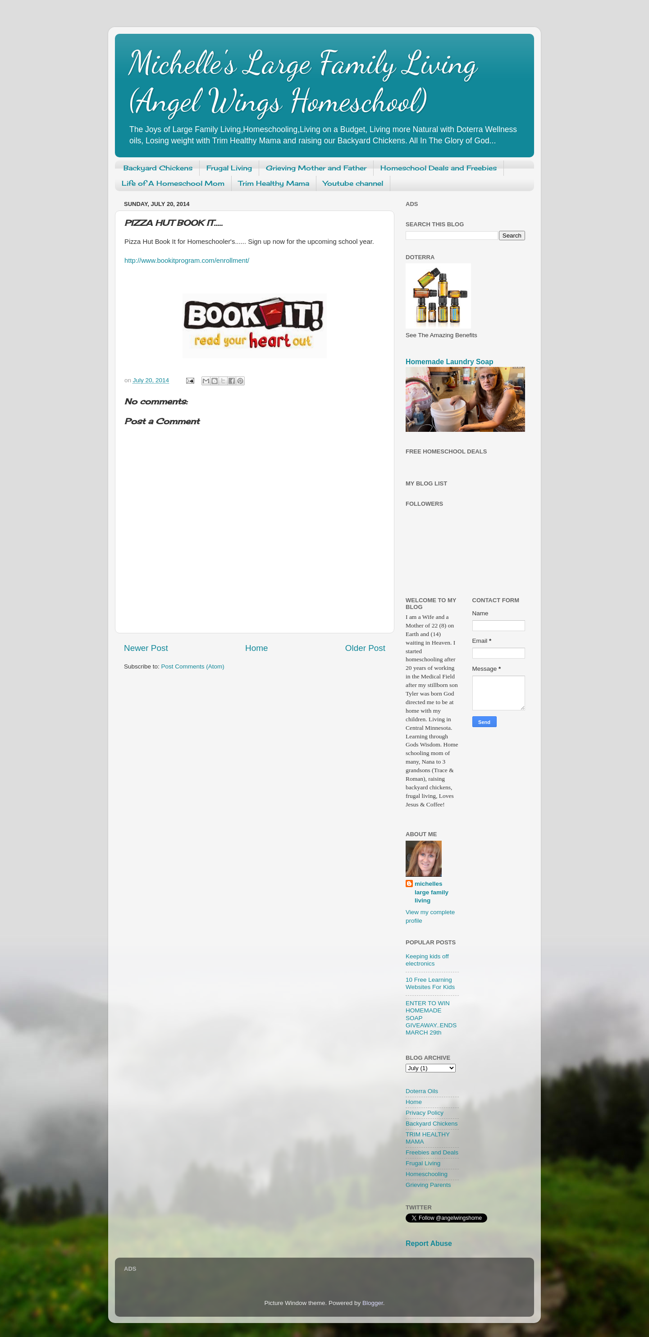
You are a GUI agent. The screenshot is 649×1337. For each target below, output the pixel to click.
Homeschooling (427, 1174)
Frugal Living (229, 168)
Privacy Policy (424, 1112)
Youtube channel (353, 183)
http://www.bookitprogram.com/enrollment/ (186, 260)
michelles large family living (431, 892)
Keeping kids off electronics (427, 960)
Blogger (372, 1303)
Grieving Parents (428, 1184)
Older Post (365, 648)
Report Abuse (429, 1243)
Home (256, 648)
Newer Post (146, 648)
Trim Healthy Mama (273, 183)
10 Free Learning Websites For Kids (430, 983)
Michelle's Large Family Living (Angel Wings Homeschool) (302, 81)
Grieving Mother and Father (316, 168)
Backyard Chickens (157, 168)
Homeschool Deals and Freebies (438, 168)
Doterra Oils (422, 1091)
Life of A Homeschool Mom (173, 183)
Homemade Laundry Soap (450, 362)
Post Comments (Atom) (192, 666)
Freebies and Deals (432, 1152)
